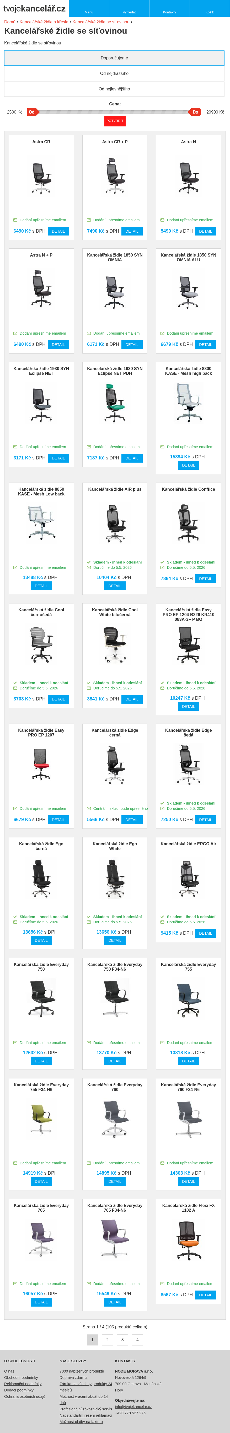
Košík (210, 12)
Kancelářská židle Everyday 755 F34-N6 (41, 1087)
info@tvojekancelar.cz (133, 1407)
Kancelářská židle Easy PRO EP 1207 (41, 732)
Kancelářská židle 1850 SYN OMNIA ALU (188, 257)
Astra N (188, 142)
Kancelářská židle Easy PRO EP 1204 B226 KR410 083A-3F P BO (188, 615)
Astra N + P (41, 255)
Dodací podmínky (19, 1390)
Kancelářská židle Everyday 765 (41, 1207)
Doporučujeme (114, 58)
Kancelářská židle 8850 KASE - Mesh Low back (41, 491)
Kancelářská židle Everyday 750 (41, 966)
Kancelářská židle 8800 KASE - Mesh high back (188, 371)
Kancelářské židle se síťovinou (101, 22)
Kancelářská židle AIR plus (115, 489)
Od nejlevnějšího (114, 89)
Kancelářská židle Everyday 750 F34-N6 (114, 966)
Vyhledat (129, 12)
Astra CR (41, 142)
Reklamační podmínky (22, 1384)
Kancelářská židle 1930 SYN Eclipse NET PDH (115, 371)
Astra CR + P (114, 142)
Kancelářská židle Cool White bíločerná (115, 612)
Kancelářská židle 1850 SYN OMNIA (115, 257)
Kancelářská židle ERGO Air (188, 844)
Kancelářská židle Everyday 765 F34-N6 (114, 1207)
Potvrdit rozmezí (115, 121)
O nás (9, 1371)
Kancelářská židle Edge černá (115, 732)
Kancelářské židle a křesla (44, 22)
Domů (9, 22)
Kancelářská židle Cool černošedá (41, 612)
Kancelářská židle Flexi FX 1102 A (188, 1207)
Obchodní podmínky (21, 1377)
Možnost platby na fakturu (81, 1422)
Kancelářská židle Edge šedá (188, 732)
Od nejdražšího (114, 73)
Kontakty (169, 12)
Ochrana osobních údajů (24, 1396)
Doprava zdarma (73, 1377)
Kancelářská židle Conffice (188, 489)
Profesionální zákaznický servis (86, 1409)
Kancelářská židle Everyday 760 (114, 1087)
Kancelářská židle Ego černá (41, 846)
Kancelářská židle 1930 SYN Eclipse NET (41, 371)
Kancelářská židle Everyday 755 (188, 966)
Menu (89, 12)
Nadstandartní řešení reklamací (86, 1415)
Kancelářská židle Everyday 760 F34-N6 (188, 1087)
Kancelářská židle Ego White (115, 846)
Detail (58, 231)
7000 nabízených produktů (82, 1371)
